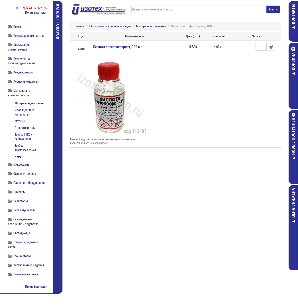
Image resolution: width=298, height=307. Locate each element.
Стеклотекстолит (26, 128)
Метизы (20, 121)
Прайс (31, 8)
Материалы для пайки (29, 103)
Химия (19, 157)
